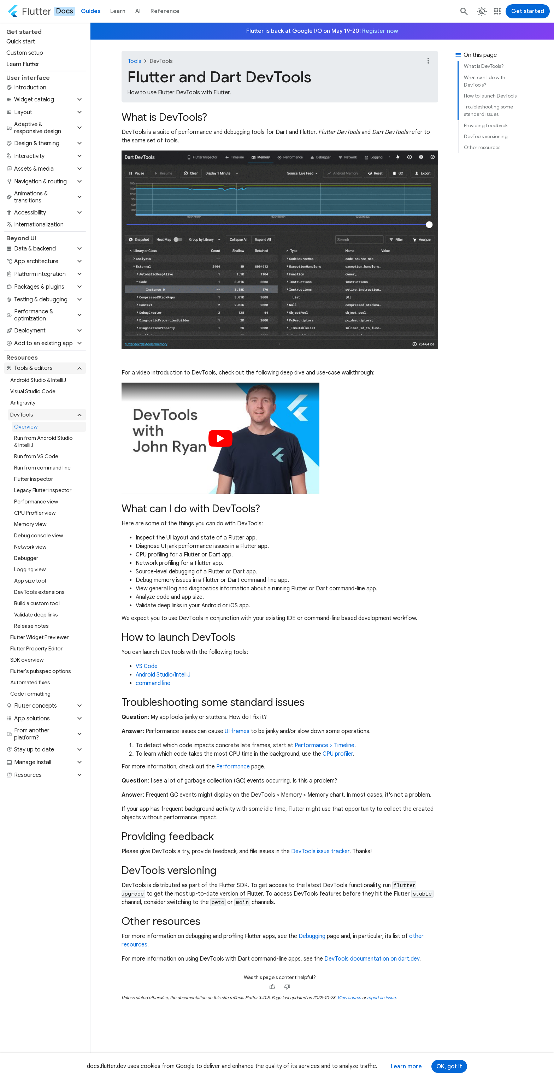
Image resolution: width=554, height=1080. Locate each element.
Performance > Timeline (324, 745)
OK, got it (449, 1066)
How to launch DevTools (490, 96)
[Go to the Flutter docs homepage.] (41, 11)
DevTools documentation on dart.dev (371, 958)
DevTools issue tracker (320, 851)
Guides (90, 11)
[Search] (463, 11)
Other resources (482, 147)
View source (349, 997)
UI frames (237, 731)
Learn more (406, 1066)
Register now (380, 31)
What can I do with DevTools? (484, 81)
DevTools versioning (486, 136)
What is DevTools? (484, 66)
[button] (45, 99)
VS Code (147, 666)
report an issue (381, 997)
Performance (233, 766)
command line (153, 683)
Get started (527, 11)
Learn (117, 11)
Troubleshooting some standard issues (488, 110)
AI (138, 11)
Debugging (312, 936)
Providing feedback (486, 125)
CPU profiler (338, 753)
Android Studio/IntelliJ (163, 674)
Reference (165, 11)
